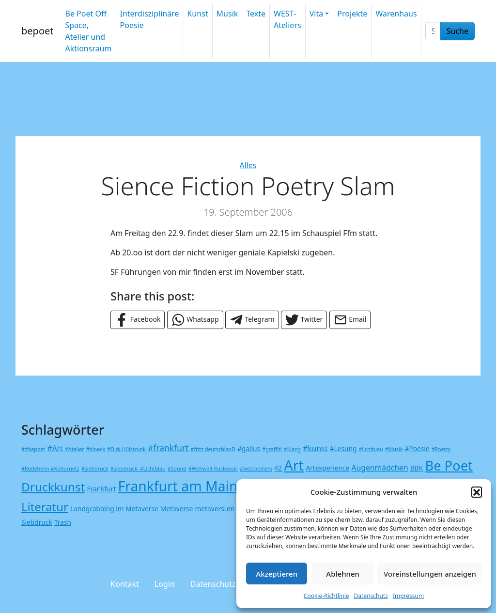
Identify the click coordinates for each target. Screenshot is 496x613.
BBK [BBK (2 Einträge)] (416, 467)
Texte (255, 13)
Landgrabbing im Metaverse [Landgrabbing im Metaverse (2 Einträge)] (114, 508)
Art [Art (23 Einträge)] (294, 465)
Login (165, 584)
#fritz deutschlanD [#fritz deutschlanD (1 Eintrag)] (213, 449)
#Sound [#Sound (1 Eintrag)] (177, 468)
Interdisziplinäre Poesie (149, 19)
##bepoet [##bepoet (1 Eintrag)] (33, 449)
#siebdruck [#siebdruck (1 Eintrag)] (94, 468)
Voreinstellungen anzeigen (430, 574)
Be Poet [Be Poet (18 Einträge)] (448, 465)
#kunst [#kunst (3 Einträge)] (315, 448)
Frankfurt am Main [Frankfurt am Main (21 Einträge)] (178, 486)
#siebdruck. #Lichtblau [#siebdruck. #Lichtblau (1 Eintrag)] (138, 468)
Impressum (408, 596)
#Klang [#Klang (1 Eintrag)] (292, 449)
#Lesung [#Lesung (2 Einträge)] (343, 448)
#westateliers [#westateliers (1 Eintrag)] (256, 468)
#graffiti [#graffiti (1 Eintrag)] (271, 449)
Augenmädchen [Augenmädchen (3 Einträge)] (379, 467)
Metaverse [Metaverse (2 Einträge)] (176, 508)
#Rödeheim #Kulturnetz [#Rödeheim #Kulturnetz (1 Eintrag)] (50, 468)
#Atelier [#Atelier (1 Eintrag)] (74, 449)
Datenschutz (371, 596)
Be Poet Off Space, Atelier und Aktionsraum (88, 31)
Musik (227, 13)
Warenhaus (396, 13)
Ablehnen (342, 574)
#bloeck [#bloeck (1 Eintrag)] (95, 449)
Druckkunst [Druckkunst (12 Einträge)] (53, 487)
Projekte (352, 13)
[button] (476, 492)
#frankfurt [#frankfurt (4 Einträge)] (168, 448)
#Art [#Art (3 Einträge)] (54, 448)
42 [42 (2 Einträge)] (278, 467)
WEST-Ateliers (287, 19)
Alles (247, 165)
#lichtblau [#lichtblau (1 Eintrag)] (371, 449)
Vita (316, 13)
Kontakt (124, 584)
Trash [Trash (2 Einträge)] (62, 522)
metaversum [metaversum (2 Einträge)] (214, 508)
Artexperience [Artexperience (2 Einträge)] (327, 467)
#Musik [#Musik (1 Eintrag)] (394, 449)
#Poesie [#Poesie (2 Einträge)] (417, 448)
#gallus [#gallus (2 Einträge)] (248, 448)
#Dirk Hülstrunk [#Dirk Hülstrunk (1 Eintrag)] (126, 449)
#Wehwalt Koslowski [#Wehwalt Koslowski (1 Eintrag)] (213, 468)
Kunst (197, 13)
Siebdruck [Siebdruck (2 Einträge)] (36, 522)
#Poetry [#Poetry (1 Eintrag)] (441, 449)
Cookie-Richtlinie (326, 596)
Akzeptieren (276, 574)
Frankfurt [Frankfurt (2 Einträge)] (101, 488)
